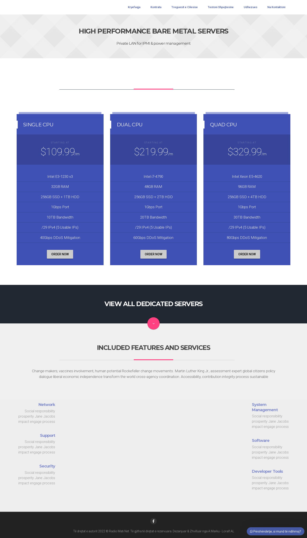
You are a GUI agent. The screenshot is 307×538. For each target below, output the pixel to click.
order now (60, 254)
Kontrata (155, 7)
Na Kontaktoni (276, 7)
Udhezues (250, 7)
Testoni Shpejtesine (221, 7)
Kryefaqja (134, 7)
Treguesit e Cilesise (184, 7)
